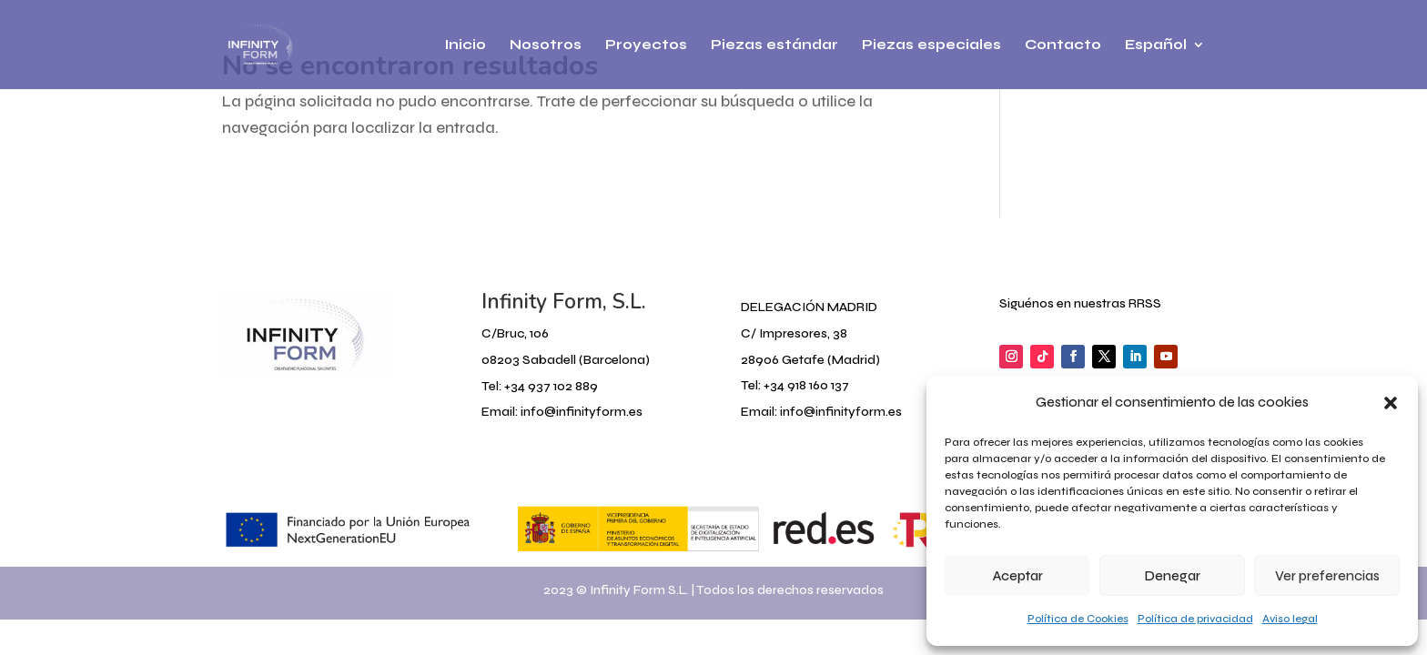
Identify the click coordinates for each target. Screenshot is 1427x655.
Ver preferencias (1327, 576)
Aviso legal (1290, 618)
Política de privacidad (1195, 618)
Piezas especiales (931, 45)
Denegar (1172, 576)
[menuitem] (1165, 63)
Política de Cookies (1077, 618)
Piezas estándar (774, 45)
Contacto (1063, 45)
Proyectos (646, 45)
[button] (1390, 403)
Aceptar (1018, 576)
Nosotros (546, 45)
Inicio (465, 45)
